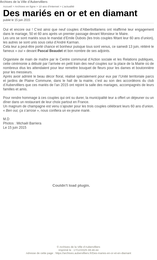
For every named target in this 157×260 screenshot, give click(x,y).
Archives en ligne (25, 6)
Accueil (7, 6)
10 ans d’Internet (49, 6)
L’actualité (68, 6)
